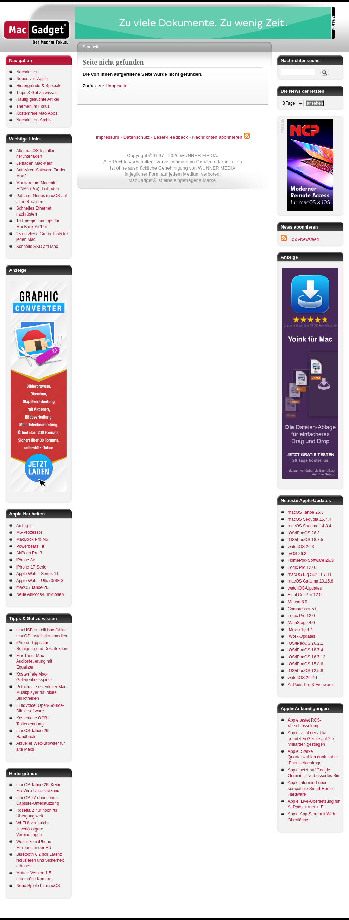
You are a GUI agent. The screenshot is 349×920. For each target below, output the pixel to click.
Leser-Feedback (171, 137)
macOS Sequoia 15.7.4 (309, 519)
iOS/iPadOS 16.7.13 (306, 657)
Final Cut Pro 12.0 (305, 594)
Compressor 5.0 (302, 608)
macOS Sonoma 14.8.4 (309, 526)
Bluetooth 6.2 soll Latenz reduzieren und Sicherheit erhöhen (40, 860)
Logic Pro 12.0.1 (303, 567)
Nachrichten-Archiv (33, 120)
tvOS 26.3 (297, 553)
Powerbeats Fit (30, 546)
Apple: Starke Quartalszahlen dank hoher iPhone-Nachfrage (313, 757)
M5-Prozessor (29, 532)
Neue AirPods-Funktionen (40, 594)
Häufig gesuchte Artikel (37, 99)
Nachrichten (27, 72)
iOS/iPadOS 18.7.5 (305, 539)
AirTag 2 (24, 525)
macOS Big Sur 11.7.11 (310, 574)
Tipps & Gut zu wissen (37, 92)
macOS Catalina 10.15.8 (310, 581)
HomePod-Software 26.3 (311, 560)
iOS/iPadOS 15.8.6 (305, 664)
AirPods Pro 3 (29, 553)
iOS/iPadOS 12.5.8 (305, 670)
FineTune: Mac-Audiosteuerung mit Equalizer (34, 661)
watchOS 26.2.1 (303, 677)
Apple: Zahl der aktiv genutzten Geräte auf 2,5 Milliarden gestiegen (311, 738)
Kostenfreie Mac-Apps (36, 113)
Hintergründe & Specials (38, 85)
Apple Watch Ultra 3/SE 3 (39, 580)
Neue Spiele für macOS (38, 885)
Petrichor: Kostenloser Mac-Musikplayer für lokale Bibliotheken (42, 692)
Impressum (107, 137)
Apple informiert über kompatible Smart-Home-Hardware (311, 788)
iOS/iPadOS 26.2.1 (305, 643)
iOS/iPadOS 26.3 (303, 533)
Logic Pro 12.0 (301, 615)
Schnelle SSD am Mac (37, 246)
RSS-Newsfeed (304, 239)
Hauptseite (116, 85)
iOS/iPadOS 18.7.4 (305, 650)
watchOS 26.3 (301, 546)
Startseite (92, 47)
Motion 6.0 (297, 601)
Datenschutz (136, 137)
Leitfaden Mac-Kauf (34, 163)
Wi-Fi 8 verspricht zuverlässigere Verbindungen (32, 829)
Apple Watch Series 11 (37, 573)
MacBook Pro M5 (32, 539)
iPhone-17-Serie (31, 567)
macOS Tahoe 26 (32, 587)
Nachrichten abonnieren (217, 137)
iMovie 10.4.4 (300, 629)
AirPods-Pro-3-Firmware (310, 684)
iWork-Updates (301, 636)
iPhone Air (25, 560)
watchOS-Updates (305, 588)
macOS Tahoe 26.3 (305, 512)
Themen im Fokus (33, 106)
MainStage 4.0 (301, 622)
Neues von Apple (32, 78)
